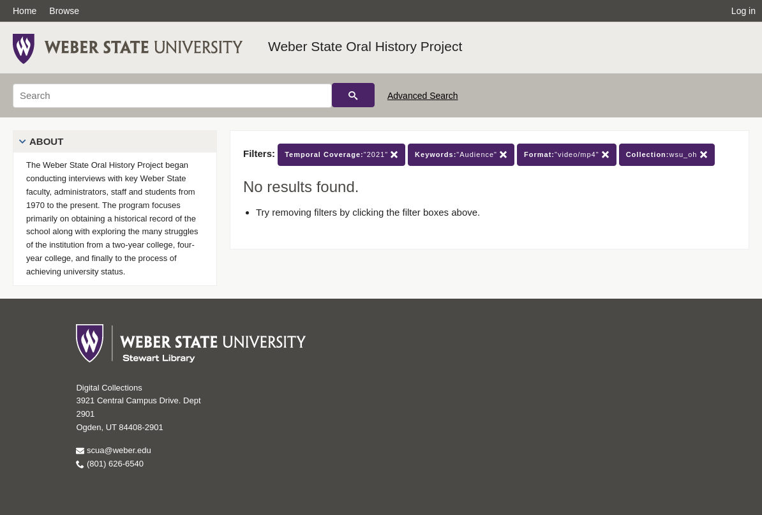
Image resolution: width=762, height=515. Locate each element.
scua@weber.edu (113, 450)
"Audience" (461, 155)
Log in (743, 11)
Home (24, 11)
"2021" (341, 155)
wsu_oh (667, 155)
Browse (64, 11)
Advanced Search (422, 96)
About (46, 141)
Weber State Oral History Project (365, 46)
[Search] (172, 96)
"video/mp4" (566, 155)
